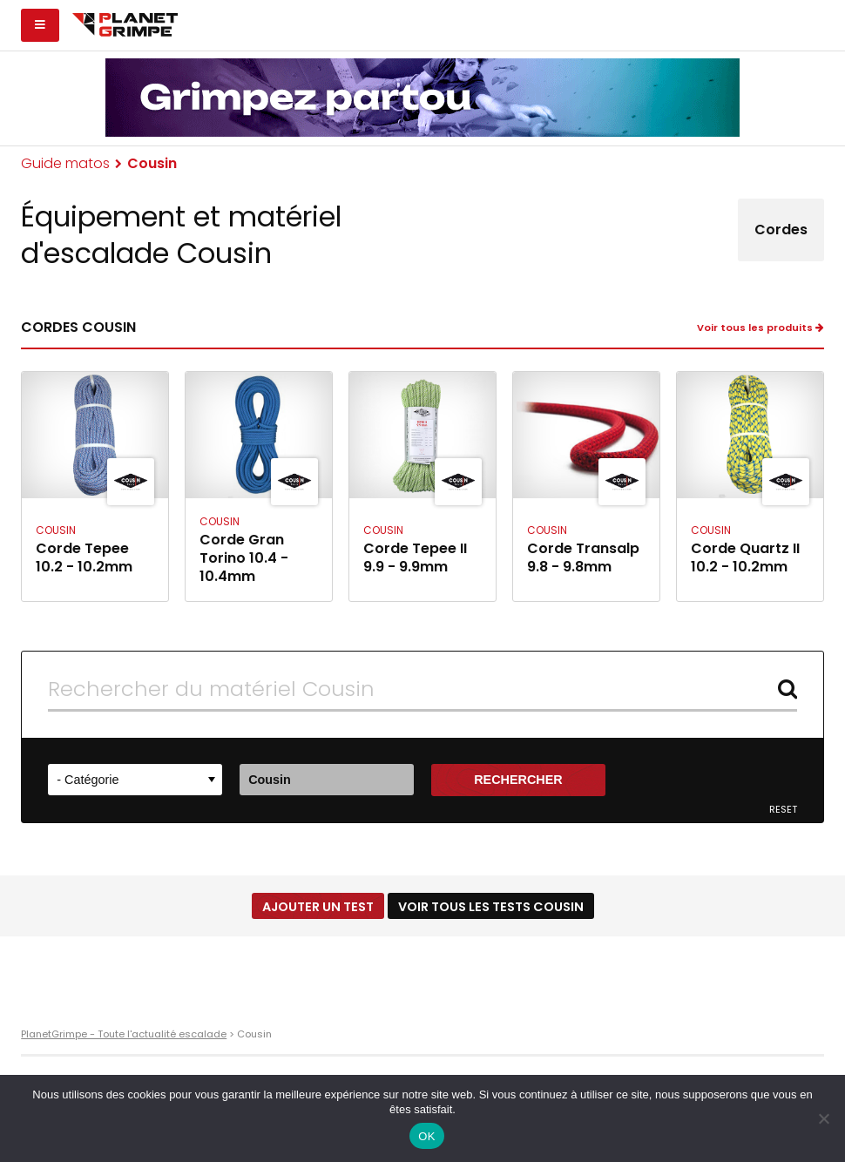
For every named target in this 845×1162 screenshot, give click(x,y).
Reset (783, 809)
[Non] (823, 1118)
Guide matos (65, 163)
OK (426, 1136)
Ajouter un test (318, 906)
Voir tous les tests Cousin (491, 906)
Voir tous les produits (760, 327)
